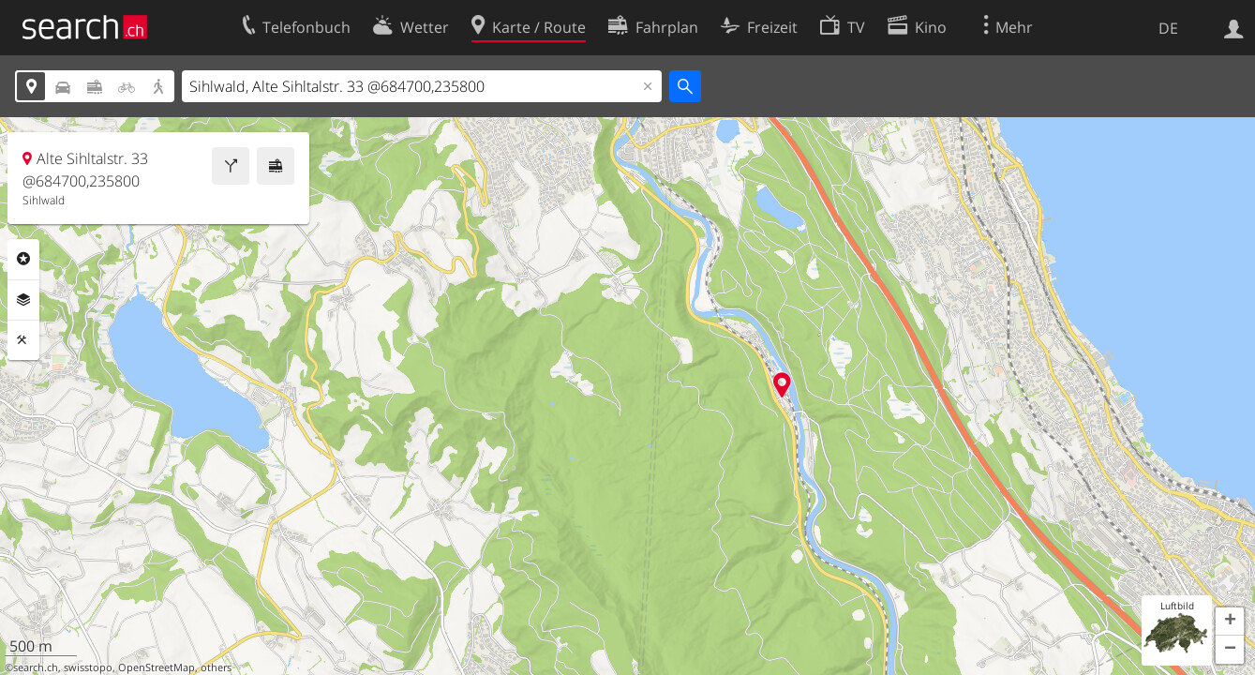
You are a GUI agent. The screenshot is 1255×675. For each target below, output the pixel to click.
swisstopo (88, 667)
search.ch (35, 667)
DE (1168, 28)
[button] (1230, 622)
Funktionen (23, 340)
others (216, 667)
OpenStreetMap (156, 667)
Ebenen (23, 300)
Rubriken (23, 258)
